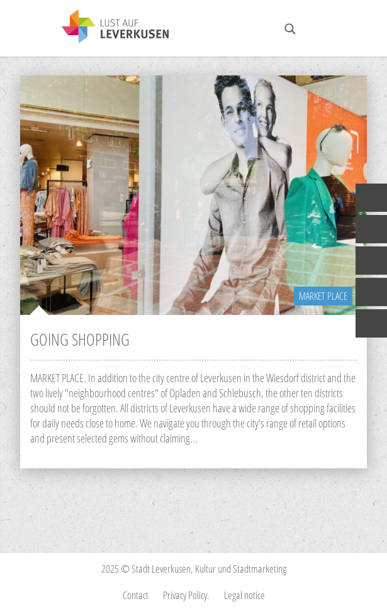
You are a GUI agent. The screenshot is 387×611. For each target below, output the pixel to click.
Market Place (323, 296)
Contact (136, 595)
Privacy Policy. (186, 595)
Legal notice (244, 595)
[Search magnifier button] (290, 29)
